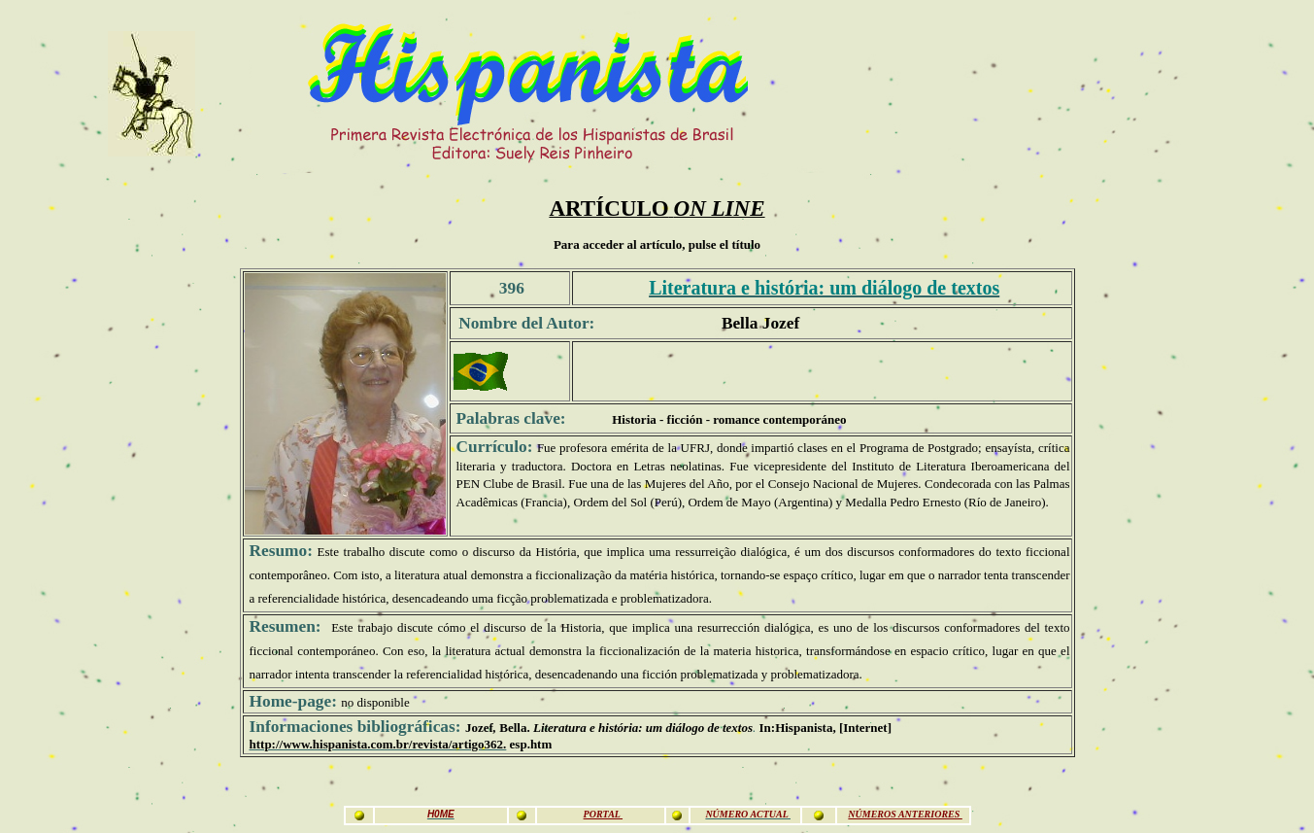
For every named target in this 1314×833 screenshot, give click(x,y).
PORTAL (603, 814)
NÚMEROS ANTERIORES (904, 814)
